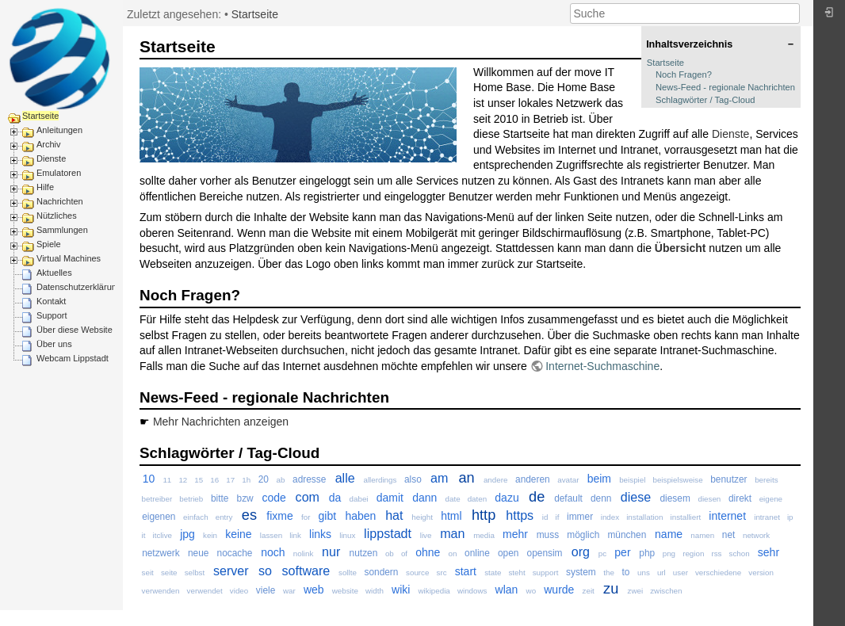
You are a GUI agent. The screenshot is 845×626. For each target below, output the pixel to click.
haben (360, 516)
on (453, 553)
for (305, 517)
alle (345, 478)
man (452, 533)
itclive (163, 535)
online (477, 553)
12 (182, 479)
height (422, 517)
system (581, 572)
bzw (245, 498)
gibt (328, 516)
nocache (235, 553)
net (729, 534)
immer (580, 516)
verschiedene (718, 572)
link (295, 535)
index (610, 517)
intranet (767, 517)
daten (478, 498)
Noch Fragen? (684, 74)
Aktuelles (54, 272)
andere (496, 479)
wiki (401, 589)
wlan (506, 589)
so (265, 570)
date (453, 498)
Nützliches (56, 215)
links (320, 534)
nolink (303, 553)
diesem (675, 498)
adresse (309, 479)
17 (230, 479)
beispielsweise (677, 479)
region (693, 553)
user (680, 572)
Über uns (54, 344)
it (144, 535)
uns (643, 572)
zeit (589, 590)
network (756, 535)
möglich (583, 534)
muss (548, 534)
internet (727, 516)
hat (394, 515)
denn (601, 498)
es (249, 515)
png (669, 553)
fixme (279, 516)
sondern (381, 572)
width (374, 590)
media (484, 535)
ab (281, 479)
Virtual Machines (68, 258)
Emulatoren (58, 172)
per (622, 552)
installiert (686, 517)
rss (716, 553)
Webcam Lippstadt (72, 358)
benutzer (728, 479)
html (451, 516)
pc (602, 553)
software (305, 570)
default (568, 498)
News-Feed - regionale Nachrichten (725, 87)
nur (331, 551)
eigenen (158, 516)
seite (169, 572)
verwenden (161, 590)
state (492, 572)
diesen (709, 498)
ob (389, 553)
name (668, 534)
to (626, 572)
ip (790, 517)
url (661, 572)
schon (739, 553)
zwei (636, 590)
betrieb (191, 498)
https (519, 515)
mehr (515, 534)
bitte (219, 498)
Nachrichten (59, 201)
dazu (506, 497)
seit (148, 572)
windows (472, 590)
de (537, 497)
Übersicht (680, 248)
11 (166, 479)
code (273, 497)
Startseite (40, 115)
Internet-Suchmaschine (602, 366)
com (307, 497)
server (231, 570)
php (647, 553)
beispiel (632, 479)
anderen (532, 479)
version (761, 572)
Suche (791, 13)
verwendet (205, 590)
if (558, 517)
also (413, 479)
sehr (768, 552)
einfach (195, 517)
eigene (770, 498)
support (546, 572)
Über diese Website (74, 329)
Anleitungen (59, 130)
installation (644, 517)
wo (531, 590)
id (545, 517)
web (314, 589)
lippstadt (387, 533)
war (289, 590)
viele (265, 590)
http (483, 515)
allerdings (379, 479)
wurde (559, 589)
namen (702, 535)
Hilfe (45, 187)
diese (636, 497)
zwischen (666, 590)
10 (149, 478)
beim (599, 478)
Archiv (48, 144)
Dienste (51, 158)
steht (516, 572)
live (426, 535)
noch (273, 552)
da (335, 497)
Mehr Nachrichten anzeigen (221, 421)
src (442, 572)
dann (424, 497)
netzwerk (161, 553)
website (345, 590)
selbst (195, 572)
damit (390, 497)
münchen (626, 534)
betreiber (157, 498)
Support (51, 315)
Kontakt (51, 301)
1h (246, 479)
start (465, 571)
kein (210, 535)
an (466, 478)
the (608, 572)
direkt (739, 498)
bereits (766, 479)
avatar (568, 479)
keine (238, 534)
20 (263, 479)
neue (198, 553)
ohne (427, 552)
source (417, 572)
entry (224, 517)
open (508, 553)
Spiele (48, 244)
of (404, 553)
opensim (545, 553)
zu (610, 589)
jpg (187, 534)
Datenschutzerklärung (78, 287)
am (439, 478)
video (239, 590)
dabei (359, 498)
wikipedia (434, 590)
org (581, 551)
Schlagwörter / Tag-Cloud (705, 100)
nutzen (364, 553)
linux (347, 535)
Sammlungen (62, 230)
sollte (347, 572)
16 (214, 479)
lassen (271, 535)
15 (198, 479)
